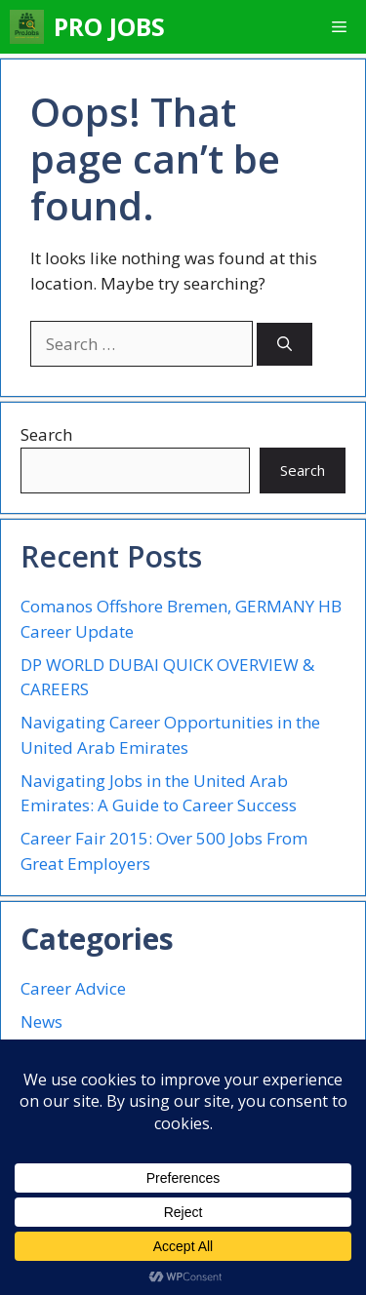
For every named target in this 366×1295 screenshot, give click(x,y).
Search (46, 434)
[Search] (284, 345)
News (41, 1021)
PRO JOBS (109, 26)
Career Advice (73, 988)
